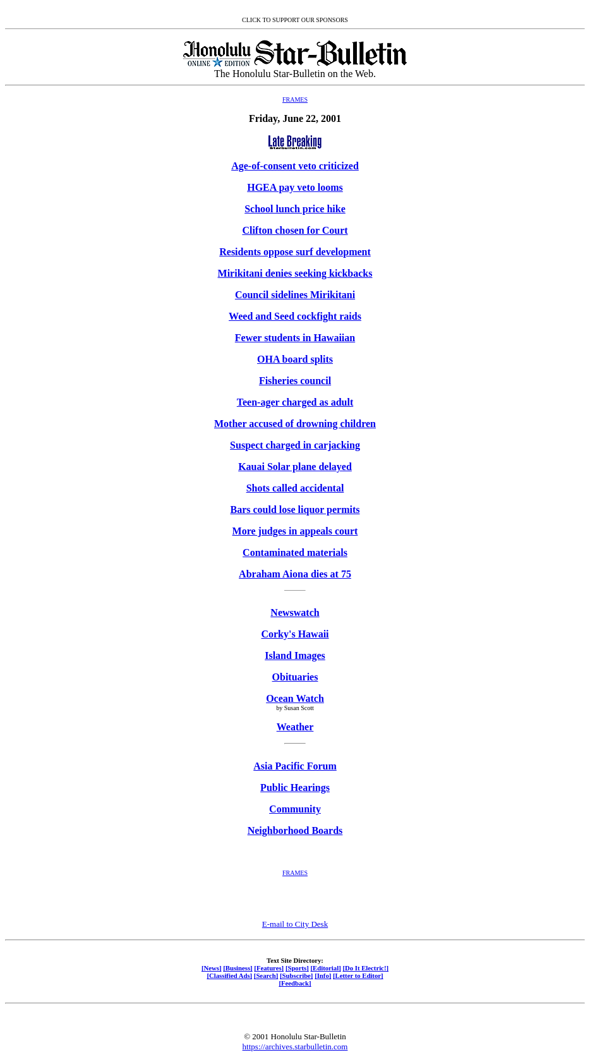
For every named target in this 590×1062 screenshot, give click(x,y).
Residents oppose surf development (295, 251)
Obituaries (295, 677)
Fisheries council (295, 380)
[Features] (269, 968)
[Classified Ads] (229, 975)
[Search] (266, 975)
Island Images (295, 655)
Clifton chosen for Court (294, 230)
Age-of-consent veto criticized (295, 165)
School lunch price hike (295, 208)
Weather (295, 726)
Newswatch (294, 612)
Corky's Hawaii (294, 634)
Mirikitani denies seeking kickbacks (295, 273)
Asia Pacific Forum (295, 766)
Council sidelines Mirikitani (295, 294)
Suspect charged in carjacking (295, 445)
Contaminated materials (295, 552)
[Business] (237, 968)
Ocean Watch (295, 698)
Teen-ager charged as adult (295, 402)
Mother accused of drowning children (295, 423)
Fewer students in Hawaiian (295, 337)
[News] (212, 968)
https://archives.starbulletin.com (295, 1046)
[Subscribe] (296, 975)
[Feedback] (295, 983)
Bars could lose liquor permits (294, 509)
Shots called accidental (295, 488)
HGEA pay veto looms (295, 187)
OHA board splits (295, 359)
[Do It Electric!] (365, 968)
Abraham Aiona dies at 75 (295, 574)
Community (295, 809)
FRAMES (295, 99)
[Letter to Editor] (358, 975)
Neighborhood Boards (295, 830)
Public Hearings (295, 787)
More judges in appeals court (295, 531)
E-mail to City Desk (295, 924)
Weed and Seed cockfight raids (295, 316)
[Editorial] (325, 968)
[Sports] (297, 968)
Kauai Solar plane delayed (295, 466)
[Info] (323, 975)
